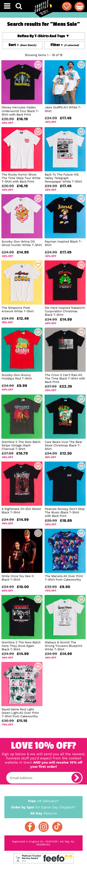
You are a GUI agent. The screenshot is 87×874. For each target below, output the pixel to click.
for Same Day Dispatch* (44, 806)
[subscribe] (76, 778)
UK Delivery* (44, 800)
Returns (44, 813)
